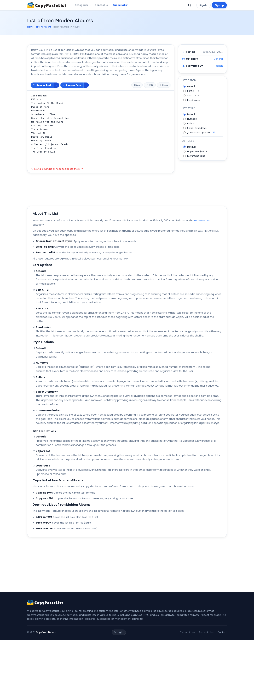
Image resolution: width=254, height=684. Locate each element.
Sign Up (219, 5)
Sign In (203, 5)
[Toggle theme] (119, 676)
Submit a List (120, 5)
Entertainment (43, 26)
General (218, 73)
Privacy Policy (206, 676)
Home (30, 26)
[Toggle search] (189, 5)
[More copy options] (56, 99)
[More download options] (86, 99)
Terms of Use (187, 676)
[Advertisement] (124, 47)
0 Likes (137, 99)
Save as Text (72, 99)
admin (219, 80)
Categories (81, 5)
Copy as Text (42, 99)
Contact (222, 676)
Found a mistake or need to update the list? (57, 183)
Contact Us (102, 5)
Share (163, 99)
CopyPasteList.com (46, 676)
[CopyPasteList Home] (46, 5)
